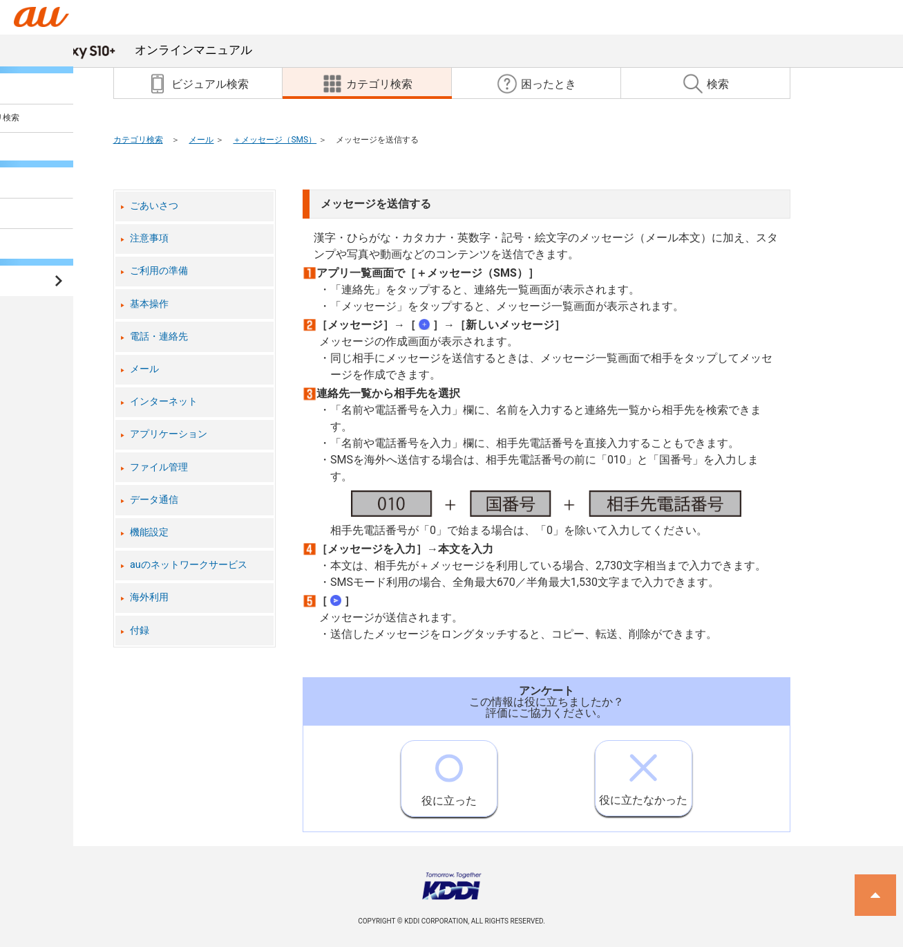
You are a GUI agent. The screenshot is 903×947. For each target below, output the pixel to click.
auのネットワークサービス (188, 565)
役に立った (449, 774)
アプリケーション (168, 434)
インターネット (164, 401)
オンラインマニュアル (145, 50)
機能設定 (149, 532)
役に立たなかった (643, 774)
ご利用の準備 (159, 271)
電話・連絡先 (159, 336)
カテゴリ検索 (138, 140)
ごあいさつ (154, 206)
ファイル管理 (159, 467)
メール (201, 140)
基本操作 (149, 304)
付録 (139, 630)
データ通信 (154, 500)
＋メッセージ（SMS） (274, 140)
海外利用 (149, 597)
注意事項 (149, 238)
